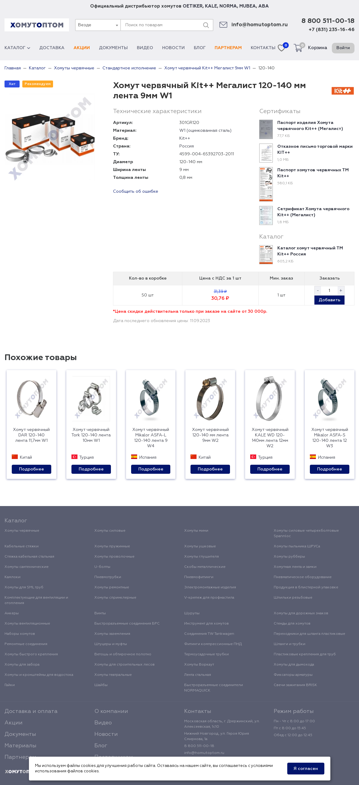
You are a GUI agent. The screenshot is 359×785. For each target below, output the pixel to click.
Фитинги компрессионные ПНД (213, 644)
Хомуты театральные (113, 675)
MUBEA (247, 6)
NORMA (228, 6)
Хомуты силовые (109, 531)
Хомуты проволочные (114, 557)
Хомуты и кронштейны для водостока (39, 675)
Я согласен (306, 769)
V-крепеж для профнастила (209, 598)
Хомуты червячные (22, 531)
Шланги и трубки (289, 644)
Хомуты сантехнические (27, 567)
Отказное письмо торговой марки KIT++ (315, 149)
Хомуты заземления (112, 634)
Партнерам (228, 48)
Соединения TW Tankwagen (209, 634)
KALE (211, 6)
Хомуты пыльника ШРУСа (297, 546)
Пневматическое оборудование (303, 577)
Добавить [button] (329, 300)
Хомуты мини (196, 531)
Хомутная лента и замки (295, 567)
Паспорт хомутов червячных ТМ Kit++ (313, 173)
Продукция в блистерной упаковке (306, 587)
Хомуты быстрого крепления (31, 654)
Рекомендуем (38, 84)
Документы (113, 48)
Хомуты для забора (22, 664)
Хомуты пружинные (112, 546)
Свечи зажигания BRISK (295, 685)
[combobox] (97, 25)
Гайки (10, 685)
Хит (12, 84)
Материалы (20, 746)
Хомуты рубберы (289, 557)
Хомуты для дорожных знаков (301, 613)
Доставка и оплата (31, 711)
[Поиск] (205, 25)
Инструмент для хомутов (206, 623)
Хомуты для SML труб (24, 587)
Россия (186, 146)
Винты (100, 613)
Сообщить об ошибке (135, 191)
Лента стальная (197, 675)
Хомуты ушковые (200, 546)
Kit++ (184, 138)
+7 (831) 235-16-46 (331, 29)
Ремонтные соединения (26, 644)
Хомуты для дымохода (294, 664)
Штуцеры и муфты (110, 644)
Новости (173, 48)
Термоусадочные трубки (206, 654)
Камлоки (12, 577)
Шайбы (101, 685)
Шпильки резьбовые (293, 598)
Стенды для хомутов (292, 623)
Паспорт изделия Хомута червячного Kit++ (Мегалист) (310, 126)
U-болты (102, 567)
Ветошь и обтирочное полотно (122, 654)
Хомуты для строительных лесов (124, 664)
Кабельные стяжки (22, 546)
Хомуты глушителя (201, 557)
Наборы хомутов (20, 634)
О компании (111, 711)
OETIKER (193, 6)
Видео (145, 48)
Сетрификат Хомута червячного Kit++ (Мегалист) (313, 212)
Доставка (52, 48)
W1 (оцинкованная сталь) (205, 130)
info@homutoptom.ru (259, 24)
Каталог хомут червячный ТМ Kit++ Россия (310, 251)
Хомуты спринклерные (115, 598)
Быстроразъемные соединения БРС (127, 623)
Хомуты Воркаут (199, 664)
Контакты (263, 48)
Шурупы (192, 613)
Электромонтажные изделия (210, 587)
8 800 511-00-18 (327, 21)
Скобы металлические (204, 567)
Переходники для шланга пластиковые (309, 634)
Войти (343, 48)
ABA (263, 6)
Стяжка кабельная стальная (29, 557)
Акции (82, 48)
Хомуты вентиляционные (27, 623)
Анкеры (12, 613)
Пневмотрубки (107, 577)
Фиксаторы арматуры (293, 675)
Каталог (17, 48)
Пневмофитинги (198, 577)
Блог (200, 48)
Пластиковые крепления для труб (305, 654)
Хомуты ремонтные (111, 587)
